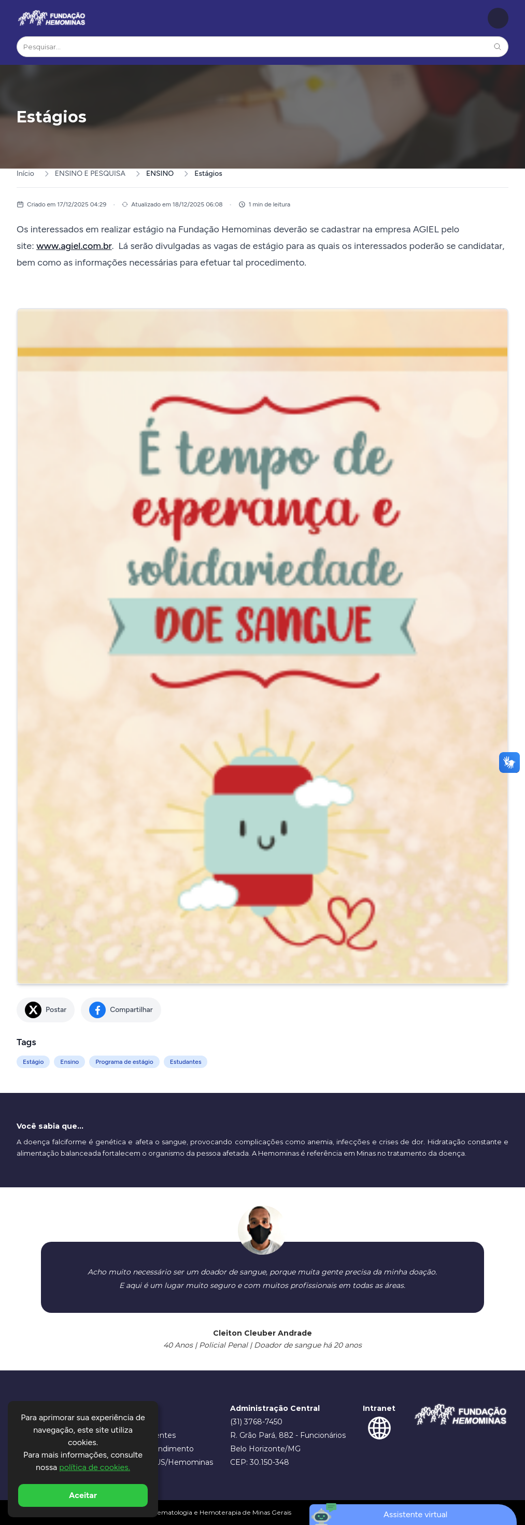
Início (25, 173)
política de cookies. (94, 1467)
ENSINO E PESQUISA (90, 173)
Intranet (379, 1408)
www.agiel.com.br (74, 246)
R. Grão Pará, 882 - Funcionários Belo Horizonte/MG (288, 1442)
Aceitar (83, 1495)
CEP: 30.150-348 (259, 1462)
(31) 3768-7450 (256, 1421)
